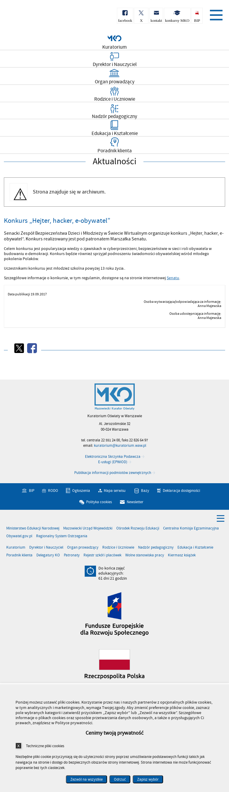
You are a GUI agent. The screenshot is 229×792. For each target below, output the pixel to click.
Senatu (173, 278)
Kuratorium (15, 548)
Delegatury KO (48, 555)
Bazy (145, 490)
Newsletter (135, 501)
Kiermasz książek (182, 555)
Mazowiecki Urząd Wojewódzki (87, 528)
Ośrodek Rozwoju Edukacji (137, 528)
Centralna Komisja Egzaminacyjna (191, 528)
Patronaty (72, 555)
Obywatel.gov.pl (19, 536)
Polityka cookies (99, 501)
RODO (53, 490)
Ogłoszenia (81, 490)
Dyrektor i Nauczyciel (46, 548)
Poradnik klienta (19, 555)
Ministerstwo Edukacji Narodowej (32, 528)
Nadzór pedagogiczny (156, 548)
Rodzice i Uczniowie (118, 548)
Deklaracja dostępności (181, 490)
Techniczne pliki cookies (45, 746)
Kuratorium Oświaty (35, 17)
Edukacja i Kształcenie (195, 548)
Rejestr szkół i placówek (102, 555)
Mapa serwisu (115, 490)
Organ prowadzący (82, 548)
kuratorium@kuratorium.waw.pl (120, 445)
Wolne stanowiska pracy (144, 555)
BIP (31, 490)
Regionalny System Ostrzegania (61, 536)
